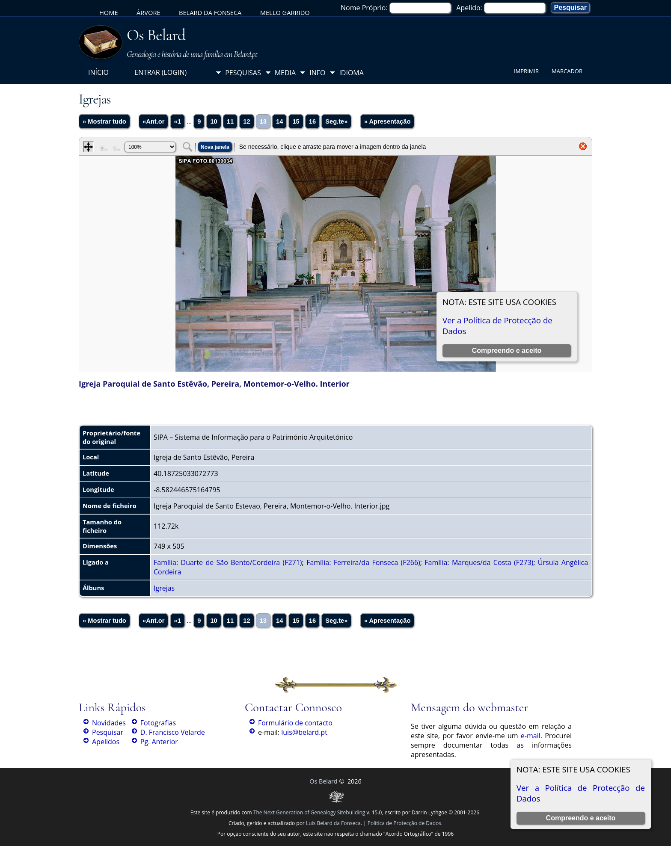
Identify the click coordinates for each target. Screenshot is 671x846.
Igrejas (164, 588)
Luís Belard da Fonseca (333, 823)
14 (279, 121)
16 (312, 121)
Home (108, 12)
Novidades (109, 723)
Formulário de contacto (295, 723)
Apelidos (105, 741)
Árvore (148, 12)
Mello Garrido (285, 12)
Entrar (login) (160, 72)
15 (295, 121)
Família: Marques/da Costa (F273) (479, 562)
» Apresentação (387, 121)
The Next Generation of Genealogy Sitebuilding (309, 812)
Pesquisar (107, 732)
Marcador (567, 71)
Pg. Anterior (159, 741)
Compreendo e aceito (581, 818)
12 (246, 121)
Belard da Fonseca (210, 12)
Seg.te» (336, 121)
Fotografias (158, 723)
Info (317, 72)
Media (285, 72)
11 (230, 121)
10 (213, 121)
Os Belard (156, 35)
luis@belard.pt (304, 732)
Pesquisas (243, 72)
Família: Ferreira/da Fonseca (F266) (363, 562)
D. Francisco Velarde (172, 732)
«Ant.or (153, 121)
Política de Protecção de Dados (404, 823)
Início (98, 72)
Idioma (351, 72)
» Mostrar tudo (104, 121)
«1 (177, 121)
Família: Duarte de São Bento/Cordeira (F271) (228, 562)
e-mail (530, 735)
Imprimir (526, 71)
